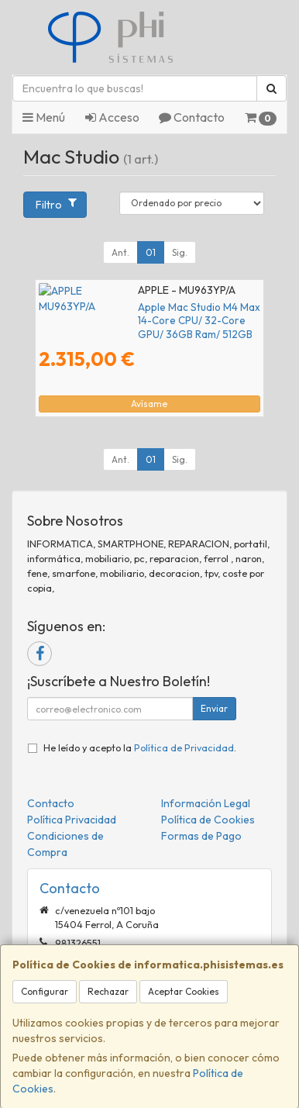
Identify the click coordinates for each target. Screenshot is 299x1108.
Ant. (120, 252)
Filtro (56, 204)
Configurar (44, 991)
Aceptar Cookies (183, 991)
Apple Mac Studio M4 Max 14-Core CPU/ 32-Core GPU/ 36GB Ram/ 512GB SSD (143, 313)
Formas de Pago (201, 836)
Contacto (192, 117)
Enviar (214, 708)
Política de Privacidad (184, 747)
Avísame (149, 403)
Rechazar (108, 991)
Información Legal (205, 803)
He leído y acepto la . (139, 747)
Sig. (179, 252)
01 (151, 252)
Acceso (112, 117)
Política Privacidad (71, 820)
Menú (43, 117)
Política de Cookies (208, 820)
